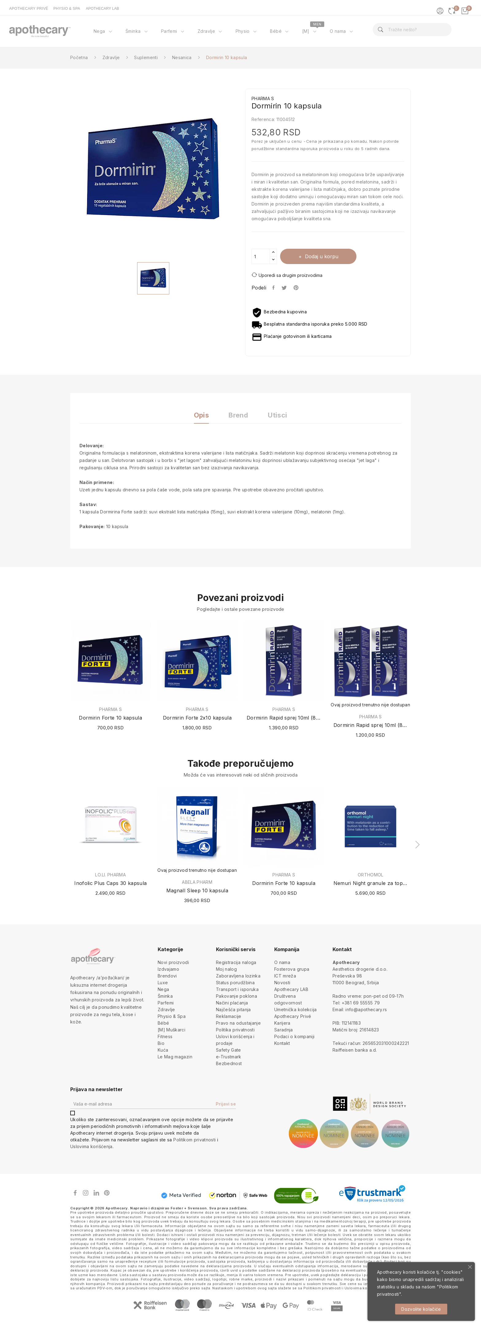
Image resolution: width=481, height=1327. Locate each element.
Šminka (165, 996)
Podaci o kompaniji (294, 1036)
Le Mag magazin (175, 1056)
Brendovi (167, 975)
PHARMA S (110, 709)
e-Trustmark (228, 1056)
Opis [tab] (201, 415)
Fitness (165, 1036)
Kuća (163, 1050)
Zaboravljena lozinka (238, 975)
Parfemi (166, 1002)
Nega (163, 989)
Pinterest (297, 287)
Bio (161, 1043)
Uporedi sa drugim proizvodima (287, 275)
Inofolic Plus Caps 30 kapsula (110, 883)
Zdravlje (166, 1009)
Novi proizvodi (173, 962)
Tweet (285, 287)
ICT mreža (285, 975)
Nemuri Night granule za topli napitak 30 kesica (370, 883)
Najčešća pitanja (233, 1009)
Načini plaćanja (232, 1002)
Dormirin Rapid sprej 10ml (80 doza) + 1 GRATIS (370, 725)
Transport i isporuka (237, 989)
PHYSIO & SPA (66, 8)
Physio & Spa (172, 1016)
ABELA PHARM (197, 882)
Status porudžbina (235, 982)
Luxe (163, 982)
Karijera (282, 1023)
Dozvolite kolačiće (421, 1309)
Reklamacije (228, 1016)
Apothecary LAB (291, 989)
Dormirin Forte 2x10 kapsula (197, 718)
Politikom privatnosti (194, 1139)
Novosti (282, 982)
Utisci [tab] (277, 415)
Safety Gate (228, 1050)
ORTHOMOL (370, 875)
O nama (282, 962)
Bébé (163, 1023)
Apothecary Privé (292, 1016)
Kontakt (282, 1043)
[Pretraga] (412, 29)
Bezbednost (229, 1063)
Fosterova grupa (291, 969)
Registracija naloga (236, 962)
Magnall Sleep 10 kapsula (197, 890)
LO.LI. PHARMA (110, 875)
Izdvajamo (168, 969)
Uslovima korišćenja (91, 1146)
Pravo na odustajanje (238, 1023)
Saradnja (283, 1029)
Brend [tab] (238, 415)
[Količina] (261, 256)
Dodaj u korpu (320, 256)
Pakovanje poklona (236, 996)
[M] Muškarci (171, 1029)
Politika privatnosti (235, 1029)
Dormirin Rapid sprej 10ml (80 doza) (284, 718)
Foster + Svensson (189, 1208)
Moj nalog (226, 969)
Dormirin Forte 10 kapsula (110, 718)
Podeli (273, 287)
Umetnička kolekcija (295, 1009)
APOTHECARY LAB (102, 8)
